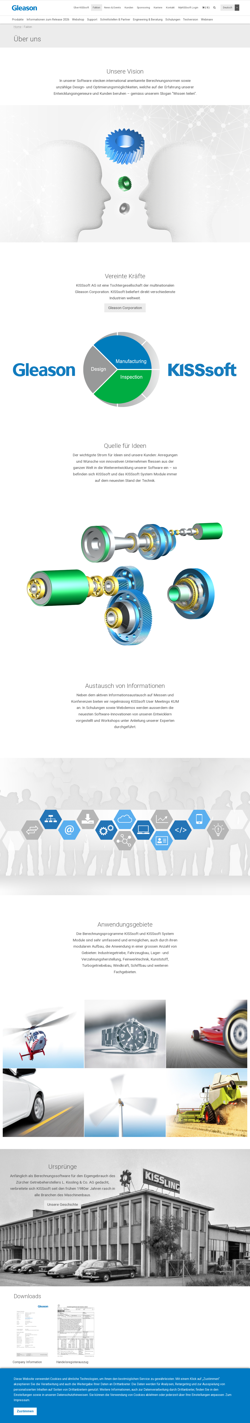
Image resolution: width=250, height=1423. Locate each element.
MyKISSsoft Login (188, 7)
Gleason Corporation (125, 308)
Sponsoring (143, 7)
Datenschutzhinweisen (72, 1395)
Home (17, 27)
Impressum (21, 1400)
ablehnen (152, 1395)
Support (92, 19)
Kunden (129, 7)
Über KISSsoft (81, 7)
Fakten (96, 7)
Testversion (190, 19)
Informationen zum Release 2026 (48, 19)
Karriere (158, 7)
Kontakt (170, 7)
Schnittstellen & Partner (115, 19)
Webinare (207, 19)
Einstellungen (201, 1395)
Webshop (78, 19)
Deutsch (227, 7)
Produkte (18, 19)
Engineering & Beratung (147, 19)
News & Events (112, 7)
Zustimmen (25, 1411)
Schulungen (172, 19)
